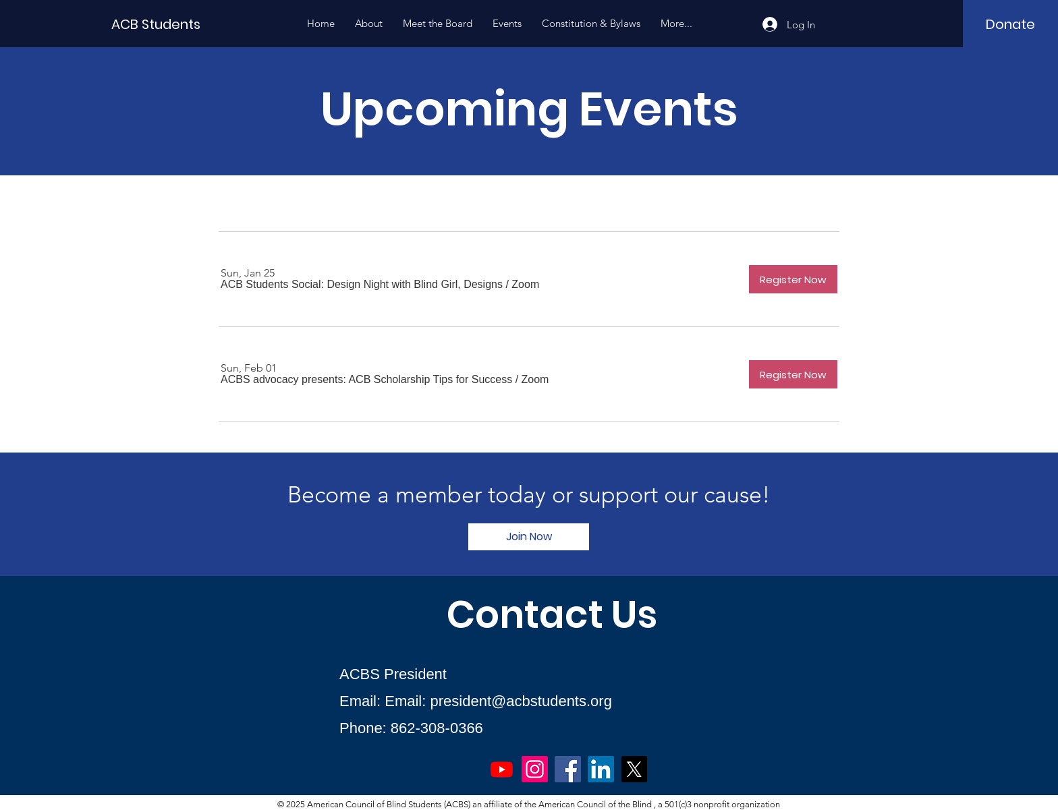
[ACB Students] (172, 24)
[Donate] (1010, 24)
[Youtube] (502, 769)
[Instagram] (535, 769)
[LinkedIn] (601, 769)
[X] (634, 769)
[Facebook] (568, 769)
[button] (362, 285)
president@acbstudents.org (521, 701)
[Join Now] (528, 536)
